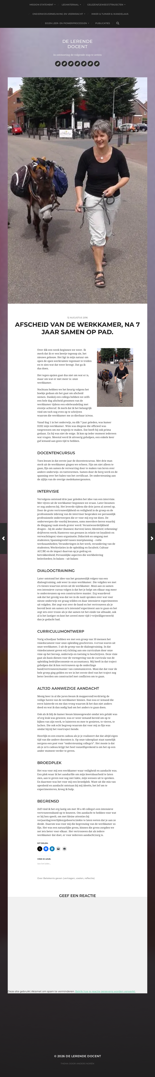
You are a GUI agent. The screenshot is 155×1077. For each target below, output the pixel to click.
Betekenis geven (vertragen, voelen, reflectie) (69, 878)
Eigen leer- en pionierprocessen (66, 23)
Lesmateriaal (70, 4)
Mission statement (41, 4)
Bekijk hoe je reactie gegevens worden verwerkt (105, 991)
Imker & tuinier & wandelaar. (110, 14)
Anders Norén (85, 1063)
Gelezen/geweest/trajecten (105, 4)
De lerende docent (77, 44)
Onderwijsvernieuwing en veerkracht (57, 14)
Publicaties (102, 23)
